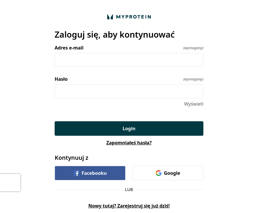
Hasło (129, 79)
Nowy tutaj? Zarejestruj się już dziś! (129, 206)
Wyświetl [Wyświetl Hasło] (193, 104)
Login (129, 128)
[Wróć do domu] (129, 16)
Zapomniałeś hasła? (129, 142)
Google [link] (168, 173)
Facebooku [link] (90, 173)
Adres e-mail (129, 48)
